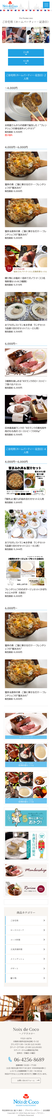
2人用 (26, 52)
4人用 (26, 61)
